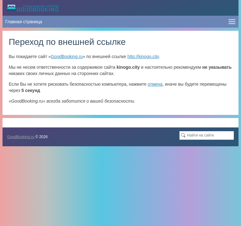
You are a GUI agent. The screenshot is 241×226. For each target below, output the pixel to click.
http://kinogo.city (143, 56)
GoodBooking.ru (67, 56)
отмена (155, 84)
